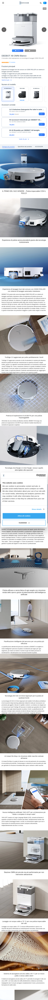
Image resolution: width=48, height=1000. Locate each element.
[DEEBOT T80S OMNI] (22, 94)
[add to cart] (42, 114)
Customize (24, 523)
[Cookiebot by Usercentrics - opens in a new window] (36, 475)
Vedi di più (7, 80)
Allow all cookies (24, 516)
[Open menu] (3, 2)
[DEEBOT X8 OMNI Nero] (36, 94)
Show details (37, 509)
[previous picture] (4, 29)
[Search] (41, 3)
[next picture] (44, 29)
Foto (17, 50)
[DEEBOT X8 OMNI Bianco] (12, 62)
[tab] (8, 147)
